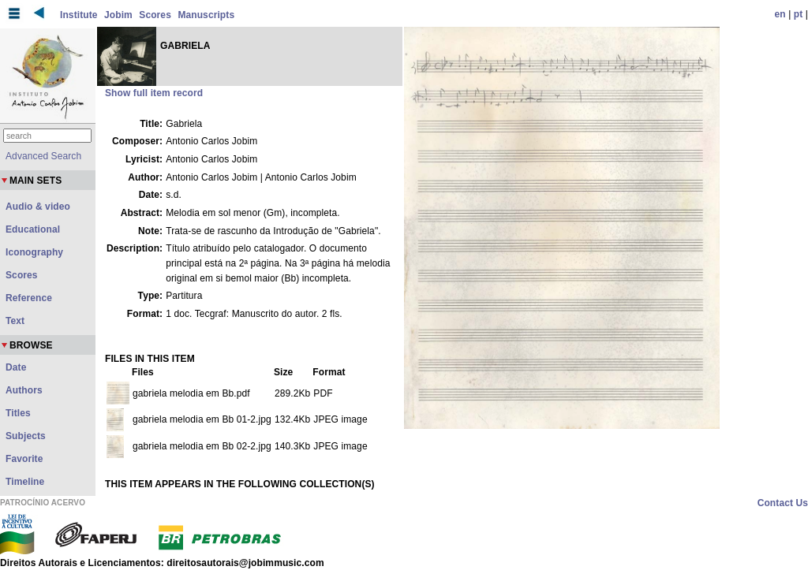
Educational (33, 229)
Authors (24, 390)
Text (15, 320)
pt (798, 14)
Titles (18, 413)
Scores (155, 14)
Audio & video (38, 206)
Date (16, 367)
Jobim (118, 14)
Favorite (24, 458)
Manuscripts (206, 14)
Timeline (25, 481)
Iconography (34, 252)
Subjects (26, 436)
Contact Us (783, 503)
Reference (29, 298)
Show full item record (154, 93)
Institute (79, 14)
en (780, 14)
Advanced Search (43, 156)
